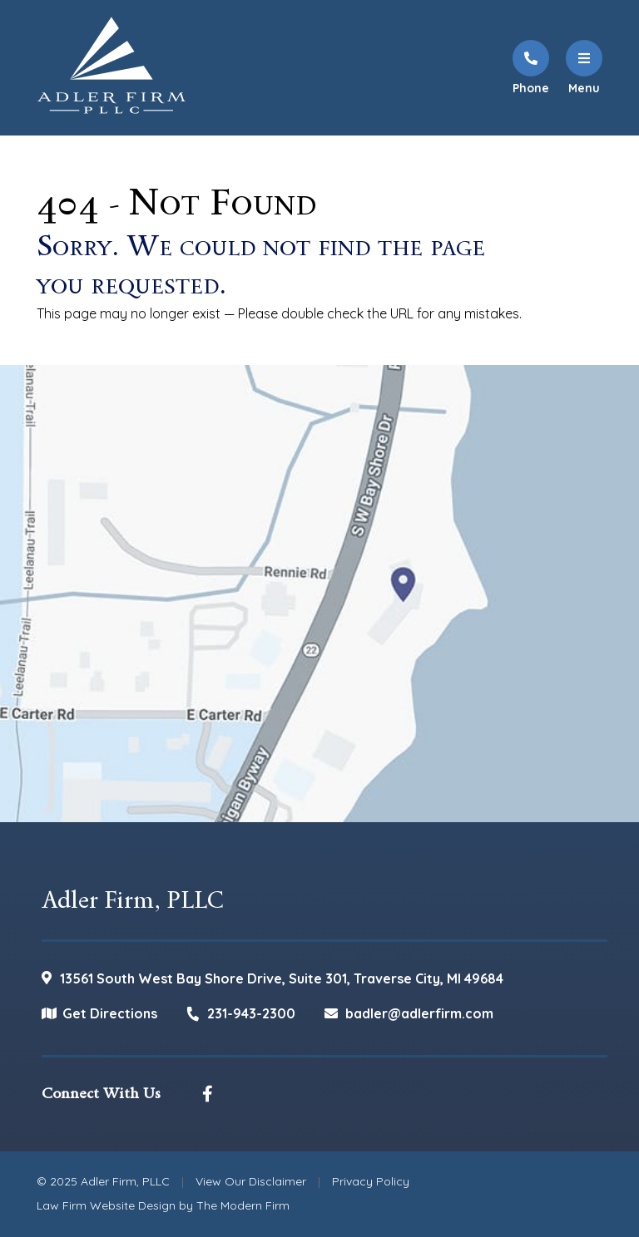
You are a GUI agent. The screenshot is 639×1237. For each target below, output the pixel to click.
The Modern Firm (243, 1205)
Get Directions (109, 1013)
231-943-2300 (251, 1013)
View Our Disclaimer (251, 1181)
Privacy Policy (370, 1181)
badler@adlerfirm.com (419, 1013)
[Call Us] (531, 58)
